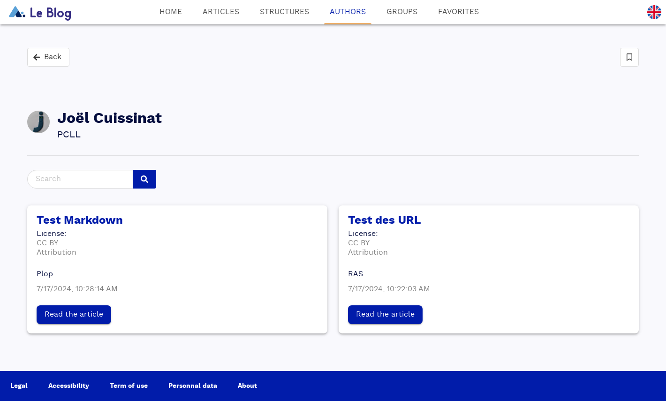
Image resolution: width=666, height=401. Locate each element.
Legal (19, 386)
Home (170, 12)
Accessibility (68, 386)
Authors (347, 16)
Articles (221, 12)
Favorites (458, 12)
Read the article (74, 314)
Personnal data (192, 386)
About (247, 386)
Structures (284, 12)
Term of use (129, 386)
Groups (401, 12)
